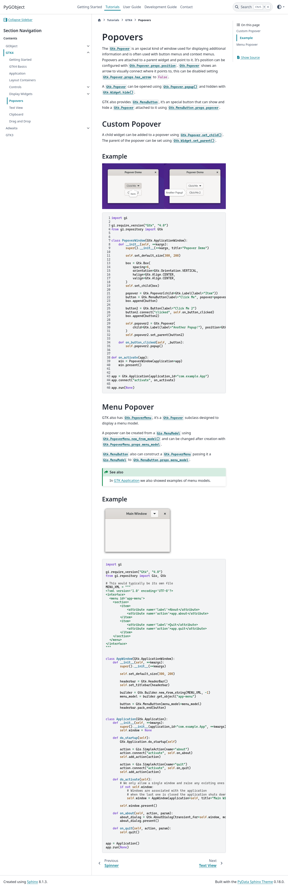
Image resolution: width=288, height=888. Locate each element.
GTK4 (9, 53)
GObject (11, 46)
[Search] (253, 6)
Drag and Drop (20, 121)
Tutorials (113, 7)
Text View (16, 108)
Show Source (248, 57)
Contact (186, 7)
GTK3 (9, 135)
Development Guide (160, 7)
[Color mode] (281, 7)
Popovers (16, 101)
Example (246, 38)
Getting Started (89, 7)
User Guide (132, 7)
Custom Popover (248, 31)
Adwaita (11, 128)
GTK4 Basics (18, 66)
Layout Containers (22, 80)
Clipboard (16, 114)
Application (17, 73)
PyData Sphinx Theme (255, 881)
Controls (15, 87)
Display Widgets (20, 94)
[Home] (79, 20)
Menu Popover (247, 44)
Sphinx (32, 881)
